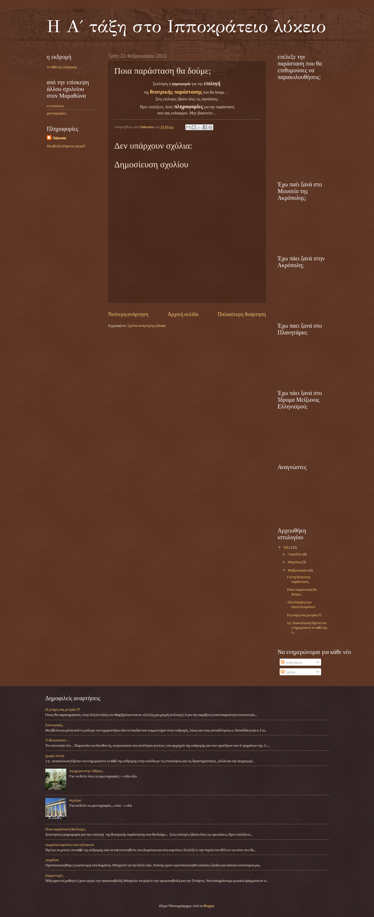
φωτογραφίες (57, 113)
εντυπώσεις (55, 105)
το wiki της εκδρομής (62, 66)
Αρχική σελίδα (183, 313)
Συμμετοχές (54, 875)
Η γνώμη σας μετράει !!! (304, 614)
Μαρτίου (295, 561)
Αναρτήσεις (291, 662)
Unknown (59, 137)
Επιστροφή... (54, 724)
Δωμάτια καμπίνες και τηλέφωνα (69, 844)
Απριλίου (295, 554)
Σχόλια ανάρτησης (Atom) (146, 325)
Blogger (208, 905)
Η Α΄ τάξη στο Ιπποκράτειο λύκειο (186, 26)
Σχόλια (288, 671)
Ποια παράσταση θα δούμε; (302, 591)
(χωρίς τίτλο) (54, 755)
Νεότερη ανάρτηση (128, 313)
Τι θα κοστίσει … (57, 740)
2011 (287, 547)
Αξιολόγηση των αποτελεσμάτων (301, 604)
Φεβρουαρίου (298, 570)
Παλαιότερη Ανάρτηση (242, 313)
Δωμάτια (52, 859)
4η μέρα (75, 800)
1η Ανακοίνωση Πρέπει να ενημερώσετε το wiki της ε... (307, 627)
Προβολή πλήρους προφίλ (66, 145)
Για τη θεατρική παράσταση (298, 578)
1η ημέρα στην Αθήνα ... (86, 770)
